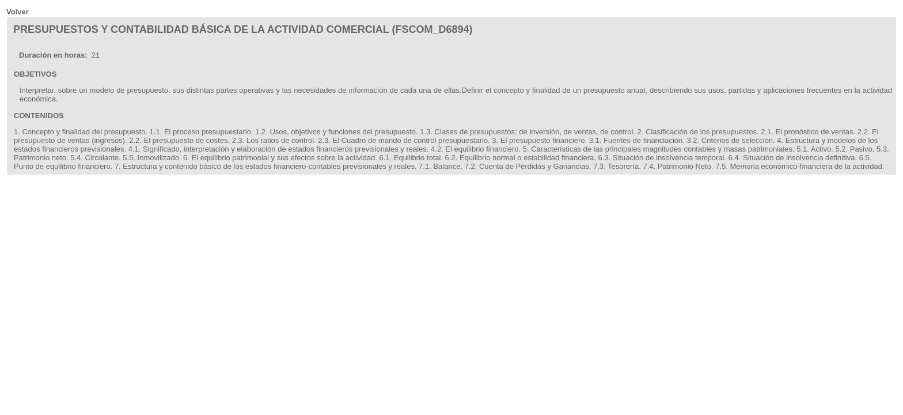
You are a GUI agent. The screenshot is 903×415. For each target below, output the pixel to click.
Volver (17, 11)
